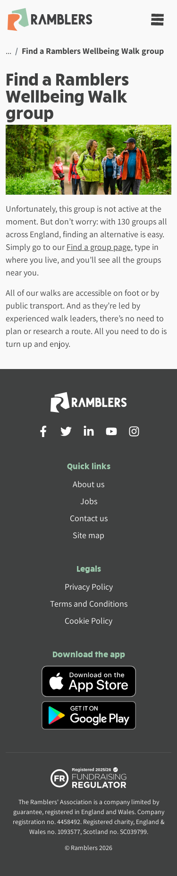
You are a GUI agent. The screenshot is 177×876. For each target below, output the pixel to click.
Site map (88, 535)
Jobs (88, 501)
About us (88, 484)
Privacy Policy (89, 586)
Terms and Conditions (88, 603)
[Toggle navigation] (157, 19)
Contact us (89, 518)
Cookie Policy (88, 620)
